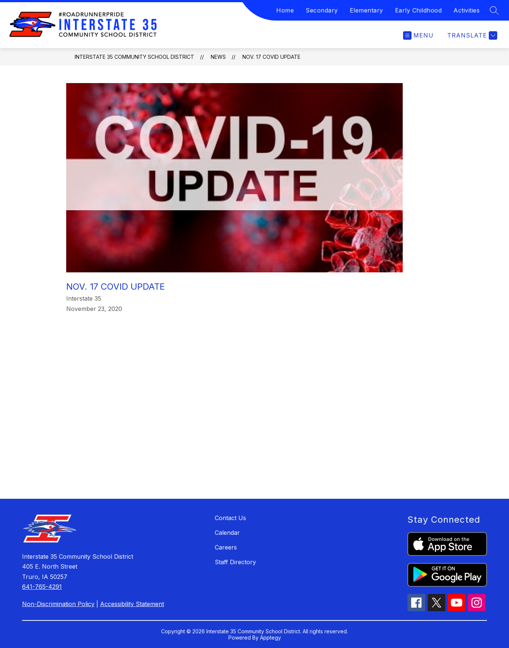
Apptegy (270, 637)
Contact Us (230, 518)
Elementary (366, 10)
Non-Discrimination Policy (58, 604)
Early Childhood (418, 10)
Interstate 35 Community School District (134, 57)
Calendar (227, 532)
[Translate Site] (471, 35)
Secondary (322, 10)
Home (285, 10)
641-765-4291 (42, 586)
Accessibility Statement (132, 604)
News (218, 57)
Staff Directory (235, 562)
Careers (226, 547)
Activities (466, 10)
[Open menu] (418, 35)
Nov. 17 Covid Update (271, 57)
